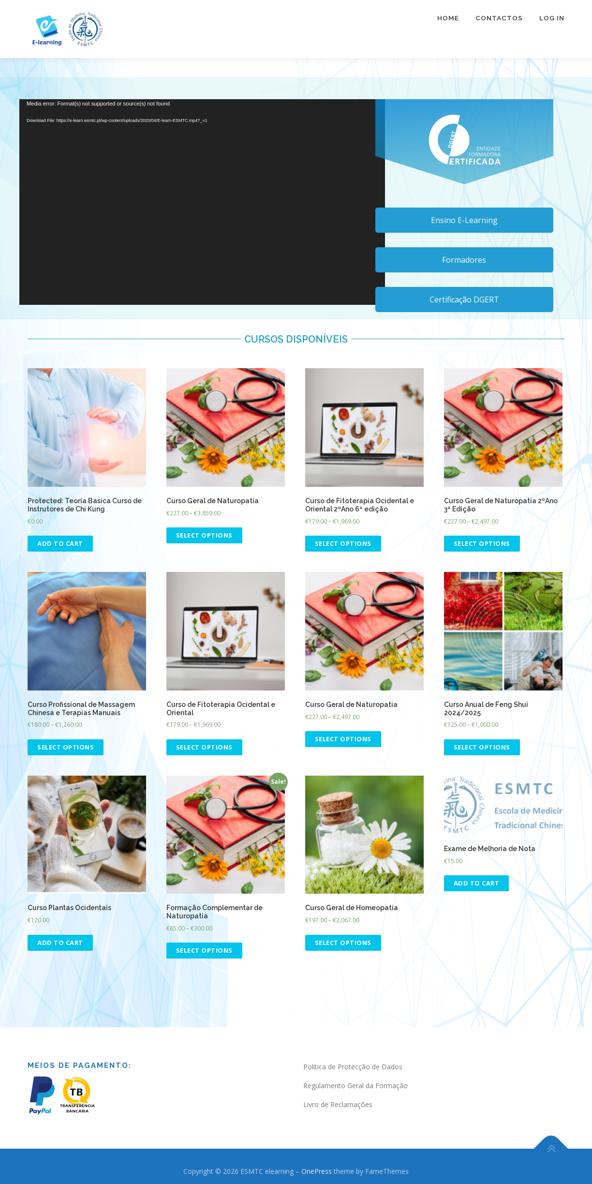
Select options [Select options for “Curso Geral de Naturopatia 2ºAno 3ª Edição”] (482, 543)
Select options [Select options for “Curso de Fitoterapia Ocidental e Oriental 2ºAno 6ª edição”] (343, 543)
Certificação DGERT (464, 299)
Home (448, 24)
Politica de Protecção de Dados (352, 1066)
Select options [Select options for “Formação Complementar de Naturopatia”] (204, 950)
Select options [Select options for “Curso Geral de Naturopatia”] (204, 535)
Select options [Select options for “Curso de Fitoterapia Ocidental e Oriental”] (204, 747)
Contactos (499, 24)
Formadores (464, 260)
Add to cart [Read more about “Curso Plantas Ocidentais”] (60, 942)
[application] (202, 202)
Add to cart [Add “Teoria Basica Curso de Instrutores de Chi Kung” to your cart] (60, 543)
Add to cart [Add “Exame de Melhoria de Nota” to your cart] (477, 883)
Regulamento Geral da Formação (355, 1085)
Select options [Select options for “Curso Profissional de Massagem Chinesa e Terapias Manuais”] (65, 747)
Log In (551, 24)
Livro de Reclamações (337, 1104)
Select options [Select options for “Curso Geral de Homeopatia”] (343, 942)
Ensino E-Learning (464, 220)
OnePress (316, 1171)
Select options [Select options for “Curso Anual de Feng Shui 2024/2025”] (482, 747)
